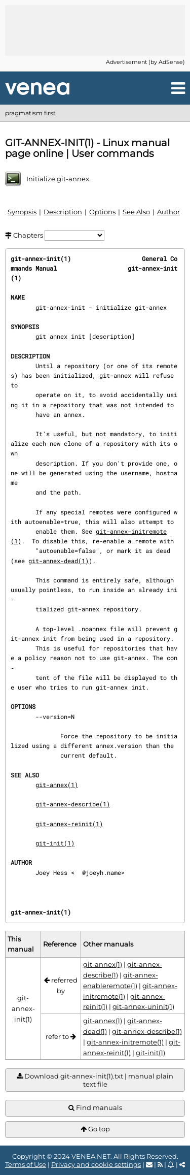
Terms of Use (25, 1164)
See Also (136, 212)
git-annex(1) (56, 784)
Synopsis (22, 212)
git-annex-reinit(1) (69, 824)
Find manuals (95, 1107)
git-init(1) (54, 843)
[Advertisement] (95, 30)
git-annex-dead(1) (58, 561)
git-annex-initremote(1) (125, 1042)
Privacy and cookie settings (96, 1164)
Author (168, 212)
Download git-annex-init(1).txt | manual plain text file (95, 1080)
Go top (95, 1129)
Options (102, 212)
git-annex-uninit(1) (143, 1006)
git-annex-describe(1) (72, 804)
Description (63, 212)
